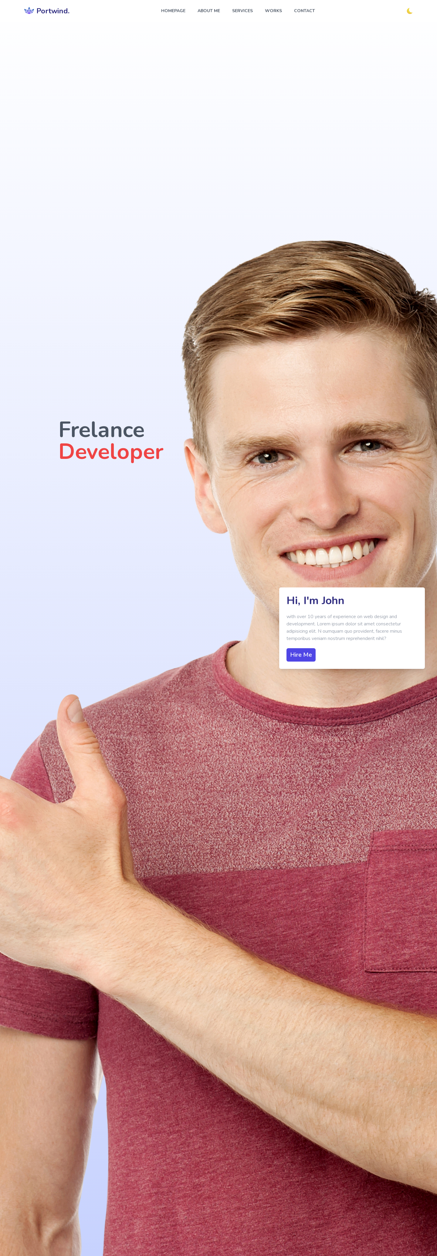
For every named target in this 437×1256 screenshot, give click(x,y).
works (273, 11)
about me (209, 11)
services (242, 11)
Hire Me (301, 655)
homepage (173, 11)
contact (304, 11)
